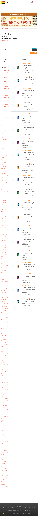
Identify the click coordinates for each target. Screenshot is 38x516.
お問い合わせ (11, 507)
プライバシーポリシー (21, 507)
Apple (29, 63)
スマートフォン (24, 63)
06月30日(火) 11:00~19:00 (10, 34)
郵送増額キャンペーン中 (9, 36)
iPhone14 (6, 110)
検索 (34, 50)
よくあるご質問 (19, 509)
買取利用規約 (32, 507)
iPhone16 (6, 92)
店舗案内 (4, 507)
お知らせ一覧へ (4, 40)
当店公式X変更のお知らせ (10, 38)
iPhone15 (6, 101)
